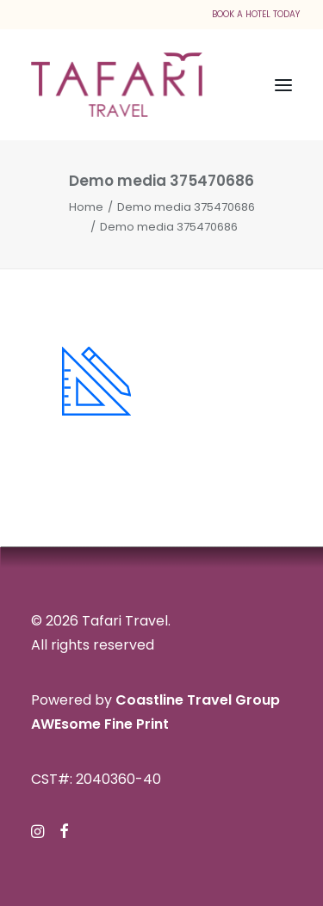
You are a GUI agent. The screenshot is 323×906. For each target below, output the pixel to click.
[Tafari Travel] (116, 84)
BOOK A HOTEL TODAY (256, 14)
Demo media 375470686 (186, 207)
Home (86, 207)
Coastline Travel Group (197, 700)
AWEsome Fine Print (100, 724)
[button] (283, 84)
